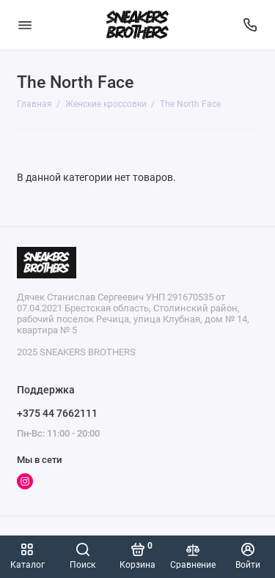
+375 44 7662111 (57, 413)
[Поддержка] (251, 25)
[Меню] (25, 25)
